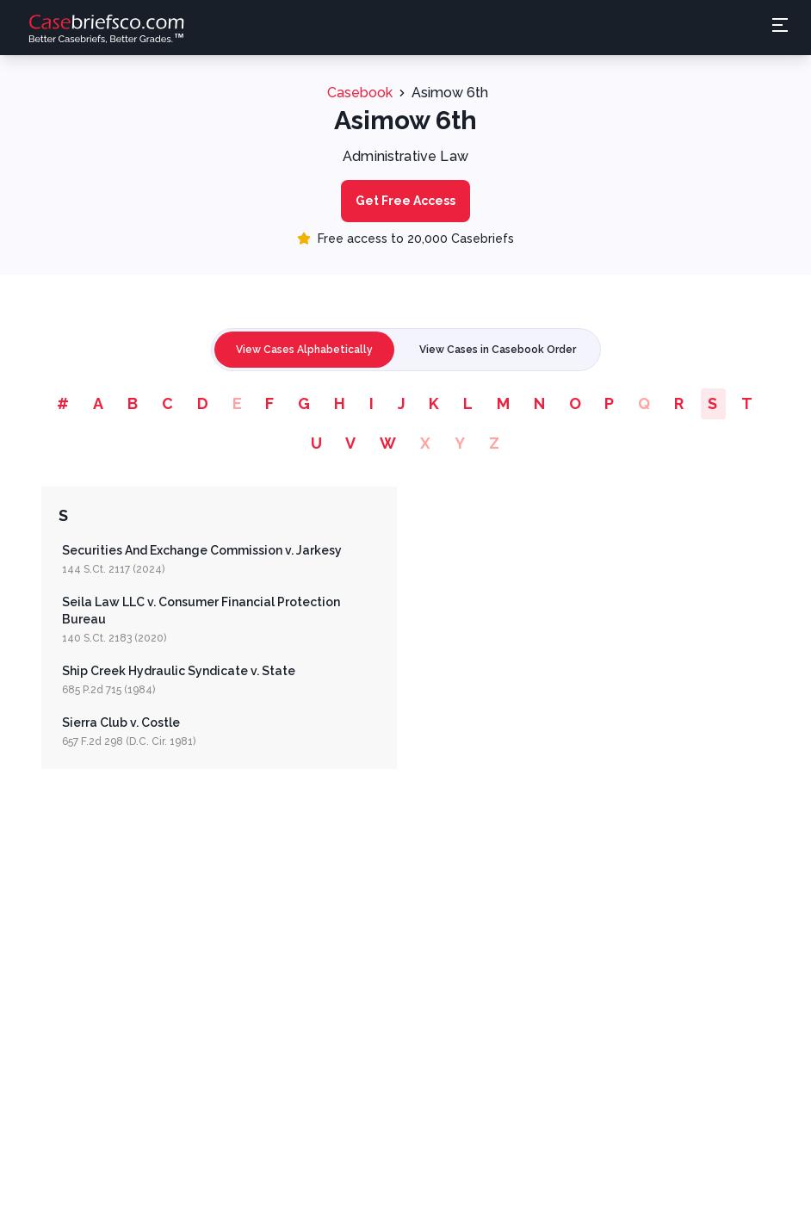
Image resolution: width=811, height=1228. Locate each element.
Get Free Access (405, 201)
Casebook (360, 92)
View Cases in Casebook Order (497, 350)
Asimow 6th (450, 92)
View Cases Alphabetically (304, 350)
